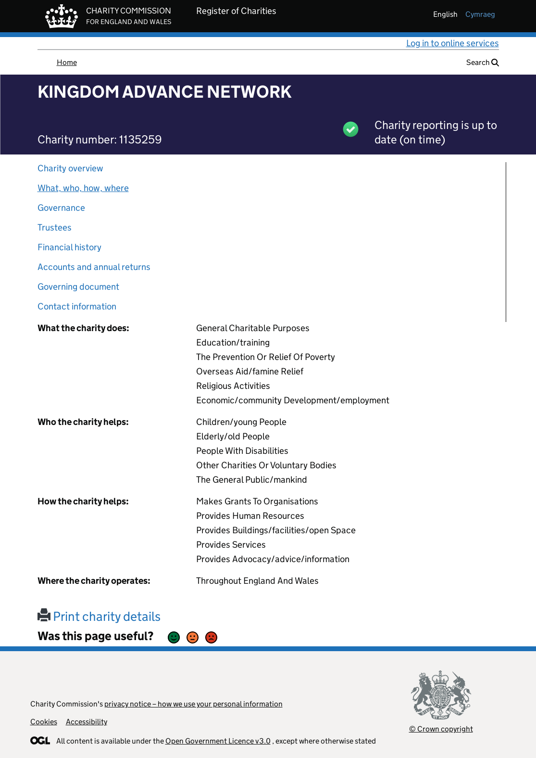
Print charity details (99, 616)
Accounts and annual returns (93, 266)
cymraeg (480, 14)
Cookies (43, 721)
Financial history (69, 247)
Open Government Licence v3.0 (218, 740)
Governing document (78, 286)
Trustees (54, 227)
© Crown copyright (441, 728)
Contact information (76, 306)
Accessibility (86, 721)
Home (67, 62)
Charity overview (70, 168)
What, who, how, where (83, 187)
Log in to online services (452, 43)
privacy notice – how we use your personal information (193, 703)
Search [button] (482, 62)
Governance (61, 207)
